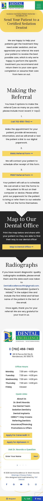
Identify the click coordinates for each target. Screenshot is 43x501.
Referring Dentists (21, 420)
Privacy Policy (26, 475)
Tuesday (10, 375)
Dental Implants (21, 413)
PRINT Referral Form (20, 175)
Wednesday (12, 379)
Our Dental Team (21, 406)
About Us (21, 398)
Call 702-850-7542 (20, 121)
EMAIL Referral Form (20, 153)
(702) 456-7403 (23, 349)
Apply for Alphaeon (16, 442)
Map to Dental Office (20, 246)
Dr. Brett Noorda (21, 402)
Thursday (10, 383)
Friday (9, 387)
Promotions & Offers (21, 428)
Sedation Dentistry (21, 409)
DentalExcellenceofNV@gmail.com (21, 285)
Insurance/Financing (21, 424)
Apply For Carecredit (16, 435)
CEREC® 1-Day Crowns (21, 417)
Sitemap (15, 475)
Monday (10, 371)
